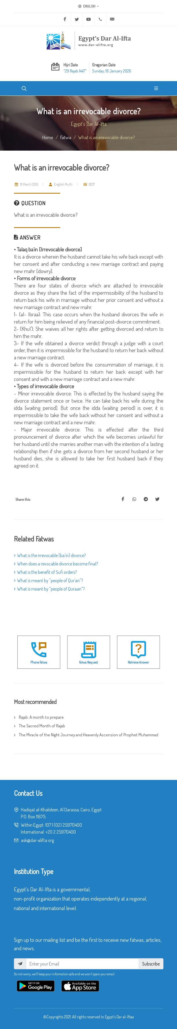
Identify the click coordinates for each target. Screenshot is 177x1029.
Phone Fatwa (38, 662)
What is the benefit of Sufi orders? (45, 572)
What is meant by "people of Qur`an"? (48, 580)
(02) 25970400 (68, 825)
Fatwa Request (88, 662)
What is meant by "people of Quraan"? (49, 589)
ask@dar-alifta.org (37, 840)
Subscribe (151, 964)
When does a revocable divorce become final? (56, 564)
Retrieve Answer (138, 662)
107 (48, 825)
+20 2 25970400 (60, 832)
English (88, 6)
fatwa (65, 137)
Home (47, 137)
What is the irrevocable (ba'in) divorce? (50, 555)
